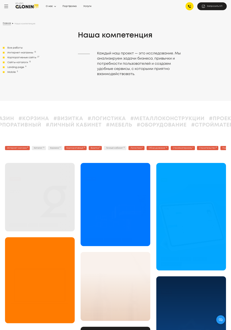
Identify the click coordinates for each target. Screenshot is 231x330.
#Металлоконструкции (184, 118)
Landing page (16, 67)
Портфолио (69, 6)
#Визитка (85, 118)
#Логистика (123, 118)
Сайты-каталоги (18, 62)
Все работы (15, 48)
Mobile (12, 72)
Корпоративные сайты (23, 57)
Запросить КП (212, 6)
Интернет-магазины (21, 52)
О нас (49, 6)
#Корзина (50, 118)
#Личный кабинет (90, 125)
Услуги (87, 6)
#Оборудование (178, 125)
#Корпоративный (31, 125)
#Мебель (136, 125)
